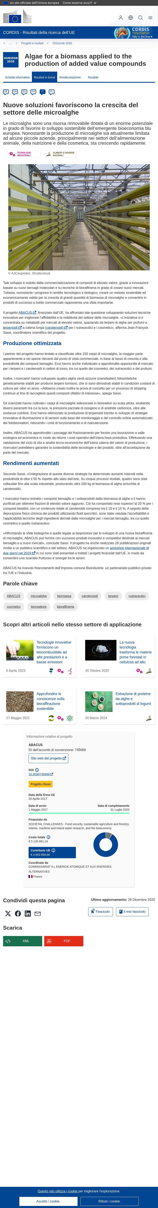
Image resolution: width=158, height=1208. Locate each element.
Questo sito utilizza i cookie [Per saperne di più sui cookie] (58, 1191)
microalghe (39, 596)
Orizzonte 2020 (31, 43)
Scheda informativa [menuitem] (17, 77)
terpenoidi (11, 327)
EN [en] (15, 91)
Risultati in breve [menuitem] (44, 77)
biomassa (64, 596)
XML (26, 941)
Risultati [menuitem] (93, 77)
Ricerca (140, 17)
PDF (67, 941)
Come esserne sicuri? (79, 3)
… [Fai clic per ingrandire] (10, 43)
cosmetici (14, 606)
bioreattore (39, 606)
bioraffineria (65, 606)
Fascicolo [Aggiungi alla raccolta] (101, 911)
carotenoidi (90, 596)
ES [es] (24, 91)
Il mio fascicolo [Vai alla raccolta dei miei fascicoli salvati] (132, 912)
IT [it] (42, 91)
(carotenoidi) (55, 327)
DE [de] (6, 91)
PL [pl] (51, 91)
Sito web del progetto (47, 759)
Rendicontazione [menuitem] (70, 77)
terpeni (113, 596)
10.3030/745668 (39, 774)
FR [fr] (33, 91)
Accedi (120, 17)
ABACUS (26, 312)
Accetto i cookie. (48, 1201)
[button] (130, 17)
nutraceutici (137, 596)
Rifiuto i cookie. (109, 1201)
